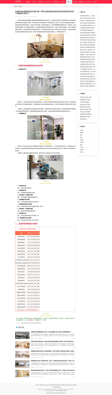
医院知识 (69, 1)
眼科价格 (95, 1)
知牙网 (17, 1)
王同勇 (81, 142)
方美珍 (81, 149)
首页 (28, 1)
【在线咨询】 (30, 320)
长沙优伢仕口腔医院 (85, 111)
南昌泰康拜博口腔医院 (85, 114)
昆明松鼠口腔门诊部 (85, 104)
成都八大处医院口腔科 (85, 109)
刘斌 (81, 135)
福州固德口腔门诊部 (85, 116)
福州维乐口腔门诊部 (85, 107)
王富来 (81, 130)
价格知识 (63, 1)
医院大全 (34, 1)
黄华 (81, 137)
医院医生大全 (42, 1)
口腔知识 (81, 1)
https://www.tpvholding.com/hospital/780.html (31, 323)
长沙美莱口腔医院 (84, 102)
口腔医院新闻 (56, 1)
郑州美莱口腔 (83, 119)
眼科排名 (89, 1)
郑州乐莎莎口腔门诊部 (85, 97)
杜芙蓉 (81, 140)
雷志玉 (81, 152)
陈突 (81, 144)
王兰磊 (81, 147)
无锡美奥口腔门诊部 (85, 99)
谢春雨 (81, 132)
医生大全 (49, 1)
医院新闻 (75, 1)
